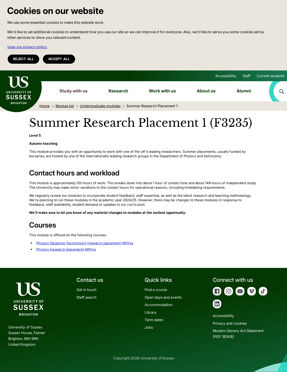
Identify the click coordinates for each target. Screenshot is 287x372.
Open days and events (163, 297)
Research (118, 91)
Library (151, 312)
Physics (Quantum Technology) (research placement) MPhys (84, 243)
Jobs (149, 327)
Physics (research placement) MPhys (66, 249)
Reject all (23, 59)
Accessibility (225, 76)
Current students (270, 76)
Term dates (154, 319)
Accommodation (158, 304)
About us (206, 91)
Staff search (86, 297)
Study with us (73, 91)
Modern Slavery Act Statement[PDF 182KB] (238, 333)
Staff (246, 76)
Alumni (244, 91)
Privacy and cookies (230, 323)
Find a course (156, 289)
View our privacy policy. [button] (27, 47)
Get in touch (86, 289)
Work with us (162, 91)
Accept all (59, 59)
